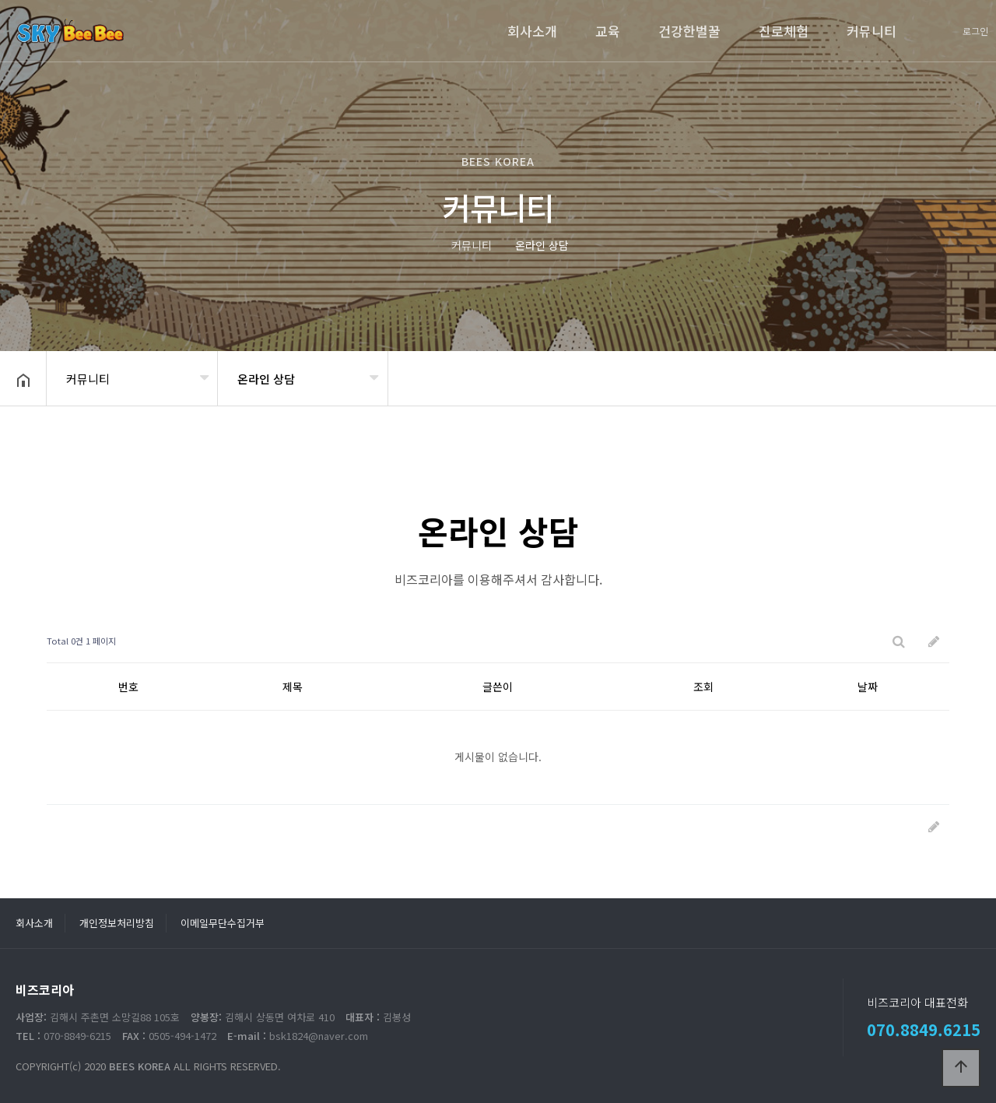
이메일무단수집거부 (223, 922)
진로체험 (783, 30)
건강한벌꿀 (689, 30)
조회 (703, 686)
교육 (607, 30)
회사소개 (532, 30)
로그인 (975, 30)
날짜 (867, 686)
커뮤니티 (871, 30)
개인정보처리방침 (116, 922)
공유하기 (960, 377)
